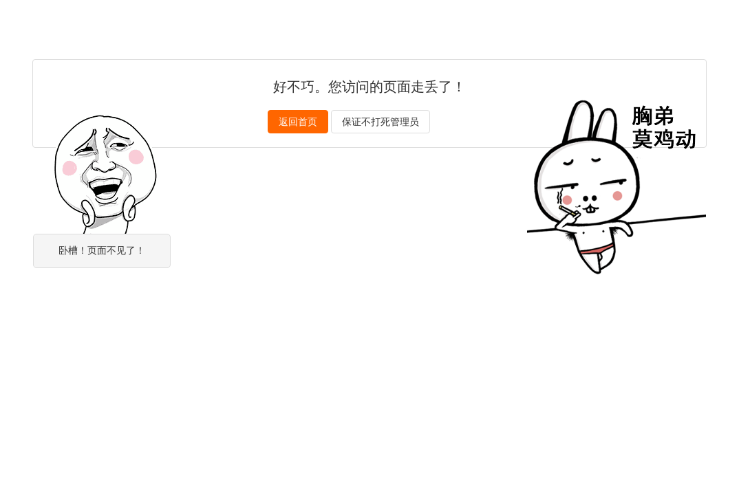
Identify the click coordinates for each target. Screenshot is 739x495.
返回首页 (298, 121)
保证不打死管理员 (380, 121)
